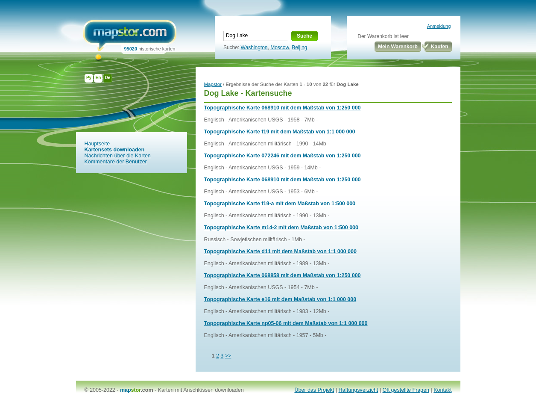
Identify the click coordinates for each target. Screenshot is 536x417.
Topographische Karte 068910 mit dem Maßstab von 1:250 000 (282, 108)
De (108, 77)
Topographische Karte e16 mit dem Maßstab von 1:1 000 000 (280, 299)
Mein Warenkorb (398, 47)
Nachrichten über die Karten (118, 156)
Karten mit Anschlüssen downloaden (201, 390)
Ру (88, 77)
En (98, 77)
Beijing (299, 47)
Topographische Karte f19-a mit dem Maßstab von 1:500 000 (280, 204)
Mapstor (213, 84)
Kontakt (442, 390)
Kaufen (439, 47)
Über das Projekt (314, 390)
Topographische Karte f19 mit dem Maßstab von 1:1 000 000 (279, 132)
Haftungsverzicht (358, 390)
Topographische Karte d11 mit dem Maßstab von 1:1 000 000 (280, 251)
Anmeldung (439, 26)
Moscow (279, 47)
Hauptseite (97, 144)
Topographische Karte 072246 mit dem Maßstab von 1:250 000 (282, 156)
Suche (304, 36)
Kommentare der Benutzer (116, 162)
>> (228, 356)
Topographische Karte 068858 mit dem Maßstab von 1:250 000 (282, 275)
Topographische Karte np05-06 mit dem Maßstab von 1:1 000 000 (286, 323)
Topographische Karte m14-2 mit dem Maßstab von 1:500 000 (281, 228)
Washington (254, 47)
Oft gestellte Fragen (406, 390)
